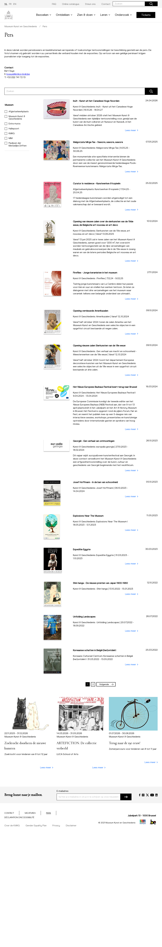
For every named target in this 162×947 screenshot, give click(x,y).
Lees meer (131, 130)
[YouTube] (152, 795)
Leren (105, 15)
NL (5, 4)
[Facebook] (139, 795)
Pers (45, 26)
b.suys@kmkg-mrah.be (18, 74)
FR (10, 4)
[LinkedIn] (156, 795)
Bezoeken (44, 15)
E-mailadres (62, 791)
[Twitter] (147, 795)
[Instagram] (143, 795)
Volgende (106, 684)
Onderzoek (124, 15)
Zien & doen (86, 15)
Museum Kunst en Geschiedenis (20, 26)
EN (14, 4)
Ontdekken (64, 15)
